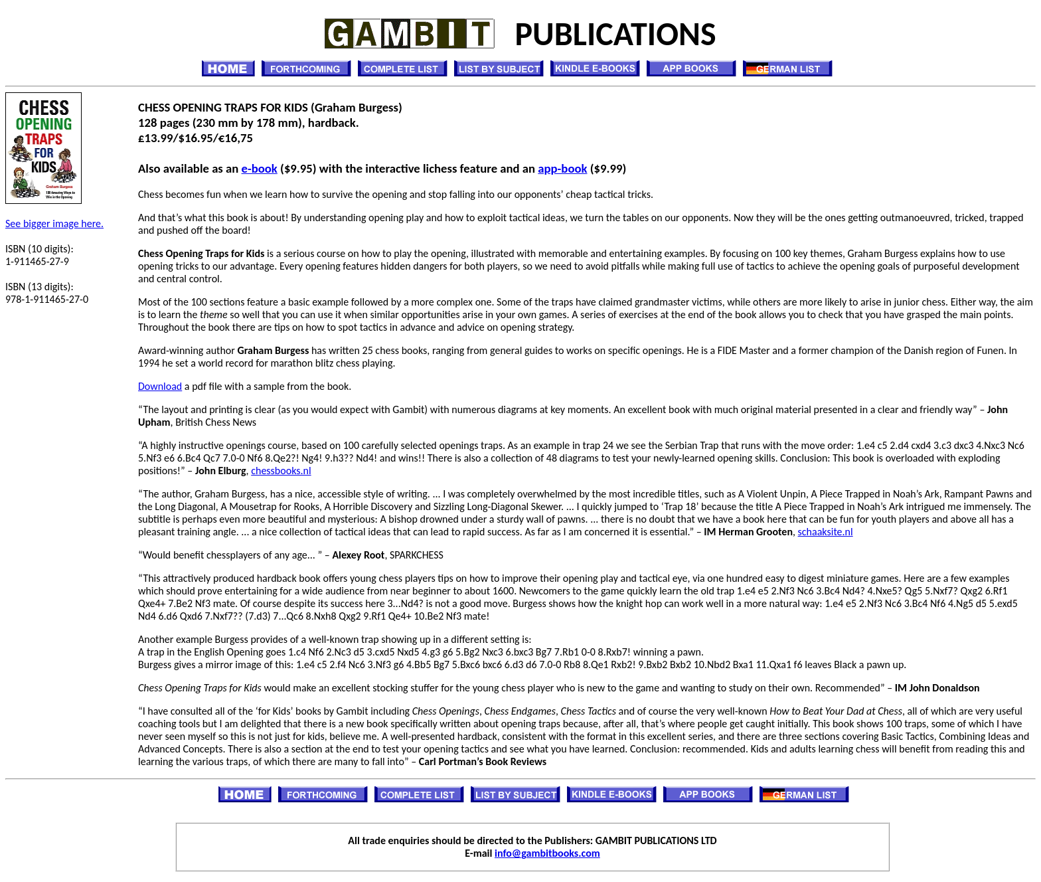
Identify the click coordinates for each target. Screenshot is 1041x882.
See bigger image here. (54, 223)
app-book (562, 168)
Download (160, 386)
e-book (260, 168)
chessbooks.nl (281, 470)
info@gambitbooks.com (547, 853)
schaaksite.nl (825, 531)
